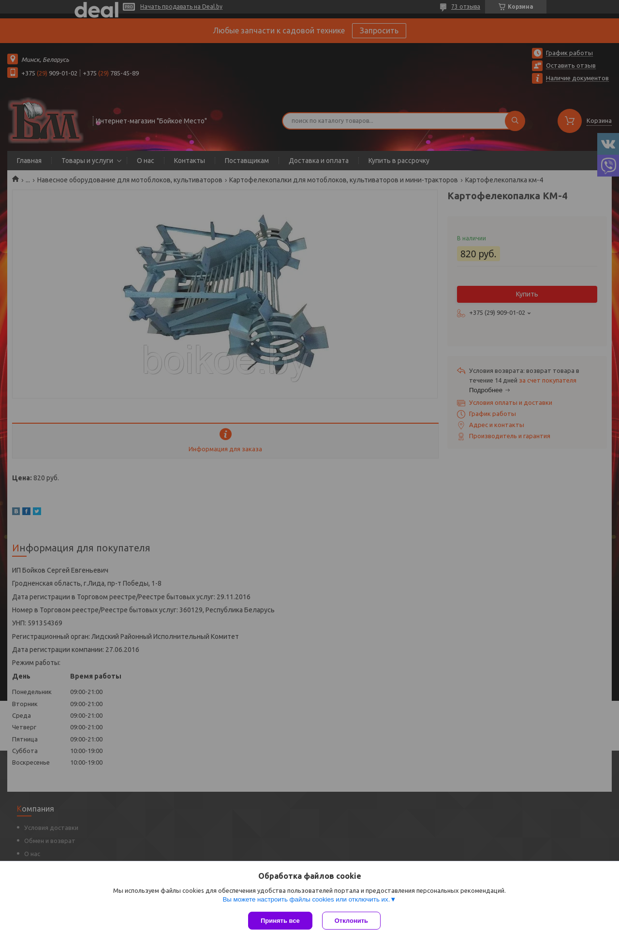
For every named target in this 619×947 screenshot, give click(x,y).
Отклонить (351, 920)
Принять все (280, 920)
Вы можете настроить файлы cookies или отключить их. (306, 899)
